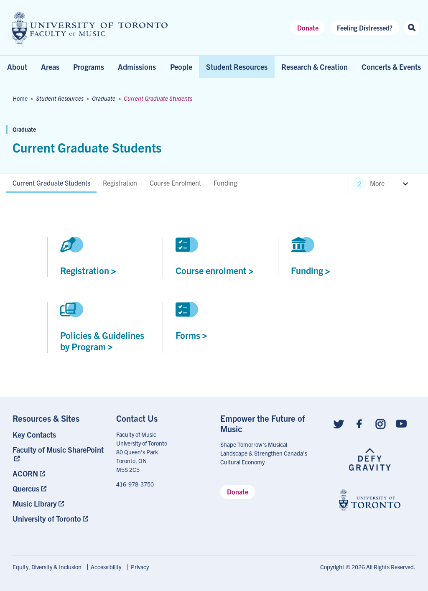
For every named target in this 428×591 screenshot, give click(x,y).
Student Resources (237, 66)
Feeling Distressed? (364, 27)
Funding (225, 182)
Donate (307, 27)
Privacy (140, 567)
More (377, 183)
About (17, 66)
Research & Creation (314, 66)
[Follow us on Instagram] (380, 423)
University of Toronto (47, 518)
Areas (50, 66)
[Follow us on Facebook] (359, 423)
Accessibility (106, 567)
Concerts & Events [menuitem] (391, 66)
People (181, 66)
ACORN (25, 473)
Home (20, 98)
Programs (88, 66)
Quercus (26, 488)
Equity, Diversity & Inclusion (47, 567)
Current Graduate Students (51, 182)
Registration (120, 182)
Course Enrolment (175, 182)
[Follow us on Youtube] (401, 423)
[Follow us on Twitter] (338, 423)
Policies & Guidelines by (102, 340)
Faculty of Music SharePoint (58, 449)
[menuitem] (58, 434)
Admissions (137, 66)
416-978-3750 (135, 484)
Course (214, 270)
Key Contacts (34, 434)
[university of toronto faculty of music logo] (90, 28)
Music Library (35, 503)
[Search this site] (411, 28)
